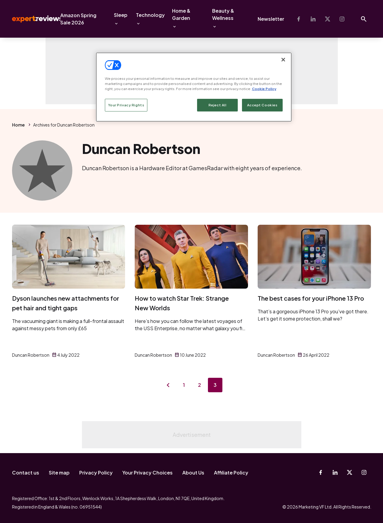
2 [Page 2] (199, 385)
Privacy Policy (96, 472)
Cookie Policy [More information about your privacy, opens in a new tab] (264, 88)
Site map (59, 472)
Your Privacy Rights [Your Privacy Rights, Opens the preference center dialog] (126, 105)
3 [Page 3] (215, 385)
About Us (193, 472)
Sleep (120, 15)
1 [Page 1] (184, 385)
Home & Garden (181, 14)
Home (18, 124)
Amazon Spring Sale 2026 (78, 19)
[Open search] (363, 19)
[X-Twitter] (327, 19)
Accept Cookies (262, 105)
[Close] (283, 59)
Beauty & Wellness (223, 14)
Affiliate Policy (231, 472)
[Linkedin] (313, 19)
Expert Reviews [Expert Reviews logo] (32, 19)
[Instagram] (342, 19)
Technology (150, 15)
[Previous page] (168, 385)
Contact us (25, 472)
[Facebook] (298, 19)
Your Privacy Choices (147, 472)
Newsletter (271, 19)
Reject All (218, 105)
